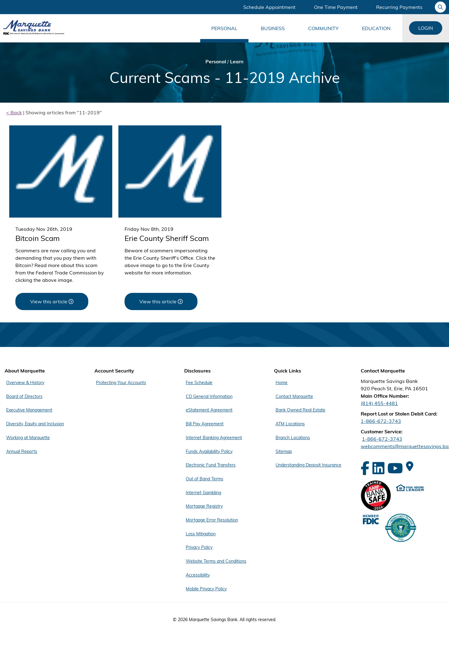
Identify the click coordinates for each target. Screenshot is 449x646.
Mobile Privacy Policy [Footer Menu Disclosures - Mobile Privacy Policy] (206, 585)
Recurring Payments (399, 7)
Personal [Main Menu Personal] (224, 28)
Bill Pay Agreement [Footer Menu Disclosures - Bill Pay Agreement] (205, 423)
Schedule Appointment (269, 7)
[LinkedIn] (378, 468)
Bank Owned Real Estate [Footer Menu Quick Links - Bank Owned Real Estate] (300, 409)
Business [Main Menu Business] (273, 28)
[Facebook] (365, 468)
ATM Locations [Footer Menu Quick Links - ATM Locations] (290, 423)
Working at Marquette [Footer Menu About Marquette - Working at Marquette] (28, 436)
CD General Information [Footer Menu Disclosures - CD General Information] (209, 396)
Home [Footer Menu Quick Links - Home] (282, 382)
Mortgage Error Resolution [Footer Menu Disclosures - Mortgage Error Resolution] (212, 518)
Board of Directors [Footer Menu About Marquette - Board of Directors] (24, 396)
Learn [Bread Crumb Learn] (237, 61)
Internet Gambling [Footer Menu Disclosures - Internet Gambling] (203, 491)
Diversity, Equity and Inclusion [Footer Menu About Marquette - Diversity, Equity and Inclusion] (35, 423)
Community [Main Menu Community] (323, 28)
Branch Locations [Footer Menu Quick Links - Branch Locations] (293, 436)
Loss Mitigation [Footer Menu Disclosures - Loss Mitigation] (201, 531)
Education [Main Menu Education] (376, 28)
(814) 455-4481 (379, 403)
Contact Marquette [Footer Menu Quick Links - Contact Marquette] (294, 396)
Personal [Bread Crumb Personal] (215, 61)
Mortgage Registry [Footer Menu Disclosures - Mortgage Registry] (204, 504)
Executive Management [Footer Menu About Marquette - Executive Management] (29, 409)
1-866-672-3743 (381, 421)
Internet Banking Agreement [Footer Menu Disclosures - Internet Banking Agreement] (214, 436)
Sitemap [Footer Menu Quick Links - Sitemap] (284, 450)
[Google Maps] (409, 466)
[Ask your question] (440, 7)
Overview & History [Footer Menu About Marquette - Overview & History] (25, 382)
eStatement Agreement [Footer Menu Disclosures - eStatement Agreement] (209, 409)
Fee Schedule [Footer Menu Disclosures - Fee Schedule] (199, 382)
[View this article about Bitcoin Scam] (51, 301)
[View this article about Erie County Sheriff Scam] (161, 301)
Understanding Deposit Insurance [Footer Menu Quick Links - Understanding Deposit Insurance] (308, 464)
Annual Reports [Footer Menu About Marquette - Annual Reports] (21, 450)
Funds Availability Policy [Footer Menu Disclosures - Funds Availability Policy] (209, 450)
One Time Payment (336, 7)
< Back (14, 112)
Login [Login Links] (425, 28)
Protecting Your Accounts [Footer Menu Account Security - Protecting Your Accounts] (121, 382)
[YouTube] (395, 468)
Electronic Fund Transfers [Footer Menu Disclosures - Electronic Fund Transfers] (211, 464)
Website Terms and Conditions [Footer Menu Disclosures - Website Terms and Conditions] (216, 558)
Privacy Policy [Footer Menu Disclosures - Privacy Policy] (199, 545)
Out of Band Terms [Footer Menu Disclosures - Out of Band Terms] (204, 477)
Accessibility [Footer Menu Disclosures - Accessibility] (198, 572)
